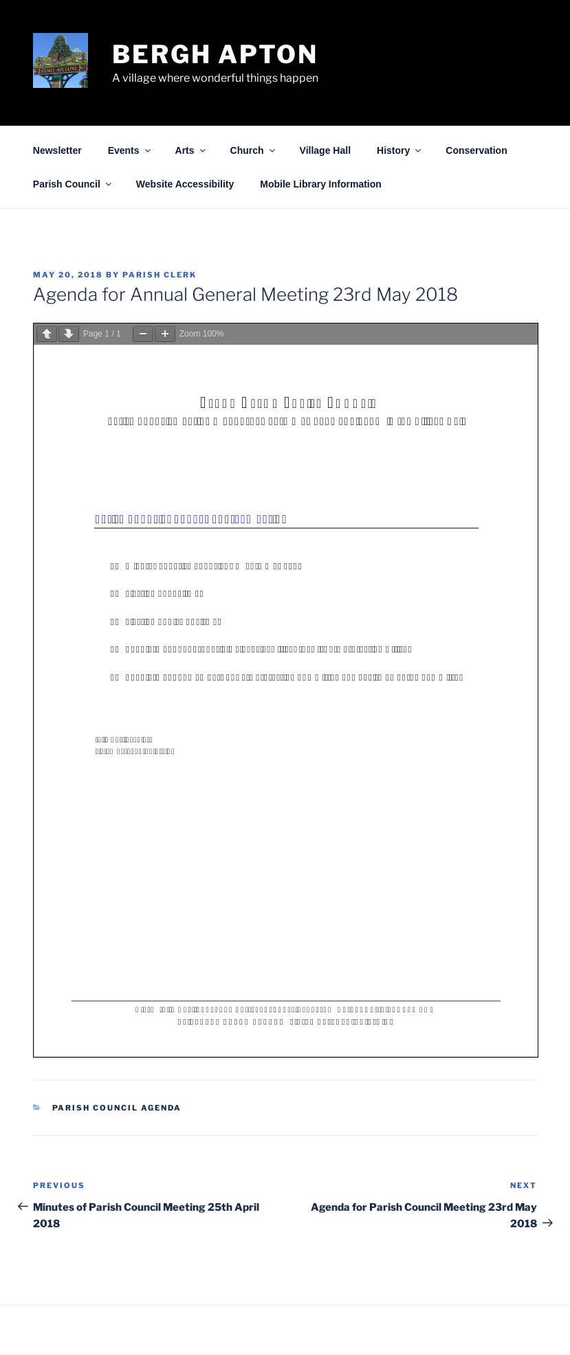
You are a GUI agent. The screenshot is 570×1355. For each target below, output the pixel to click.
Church (253, 150)
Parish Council (73, 184)
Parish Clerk (159, 275)
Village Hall (325, 150)
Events (130, 150)
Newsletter (57, 150)
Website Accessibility (185, 184)
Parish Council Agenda (117, 1108)
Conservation (476, 150)
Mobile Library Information (321, 184)
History (400, 150)
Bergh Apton (215, 54)
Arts (191, 150)
